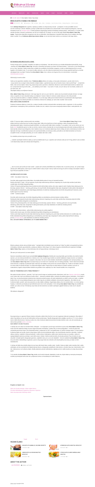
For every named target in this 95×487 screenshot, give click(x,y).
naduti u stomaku (26, 322)
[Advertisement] (47, 49)
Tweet (25, 439)
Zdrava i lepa (13, 483)
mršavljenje (48, 23)
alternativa (14, 13)
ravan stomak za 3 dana (56, 23)
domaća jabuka (19, 217)
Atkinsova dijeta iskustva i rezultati (71, 445)
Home (13, 18)
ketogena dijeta (26, 30)
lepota (42, 13)
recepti (53, 13)
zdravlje (71, 13)
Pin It (36, 439)
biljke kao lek (21, 13)
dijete (28, 13)
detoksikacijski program (17, 74)
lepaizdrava (28, 23)
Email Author (26, 465)
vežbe (66, 13)
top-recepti (59, 13)
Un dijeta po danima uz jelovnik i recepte (34, 445)
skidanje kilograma (66, 23)
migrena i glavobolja (74, 274)
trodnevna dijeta (74, 23)
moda (47, 13)
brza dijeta (36, 23)
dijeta (40, 23)
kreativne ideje (35, 13)
